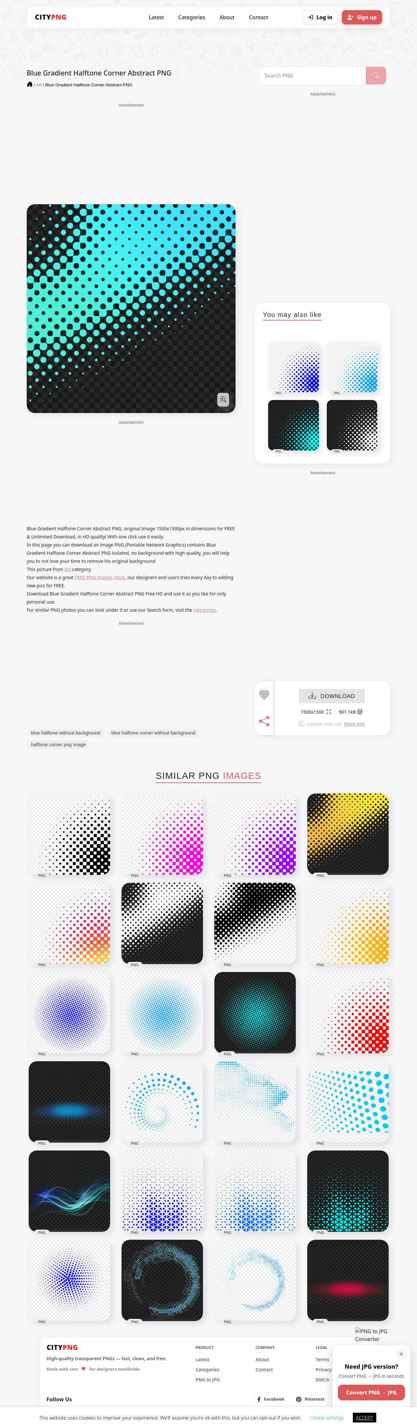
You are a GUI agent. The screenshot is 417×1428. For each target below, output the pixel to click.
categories (204, 610)
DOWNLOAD (332, 696)
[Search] (376, 75)
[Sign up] (362, 17)
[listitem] (271, 1399)
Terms (322, 1360)
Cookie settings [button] (326, 1417)
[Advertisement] (131, 153)
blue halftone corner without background (153, 732)
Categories (191, 17)
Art (68, 569)
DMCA (322, 1380)
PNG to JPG (207, 1380)
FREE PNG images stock (100, 577)
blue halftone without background (65, 732)
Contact (258, 17)
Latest (156, 17)
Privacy (324, 1370)
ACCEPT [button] (364, 1417)
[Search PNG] (312, 75)
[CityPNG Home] (51, 17)
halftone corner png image (58, 744)
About (227, 17)
